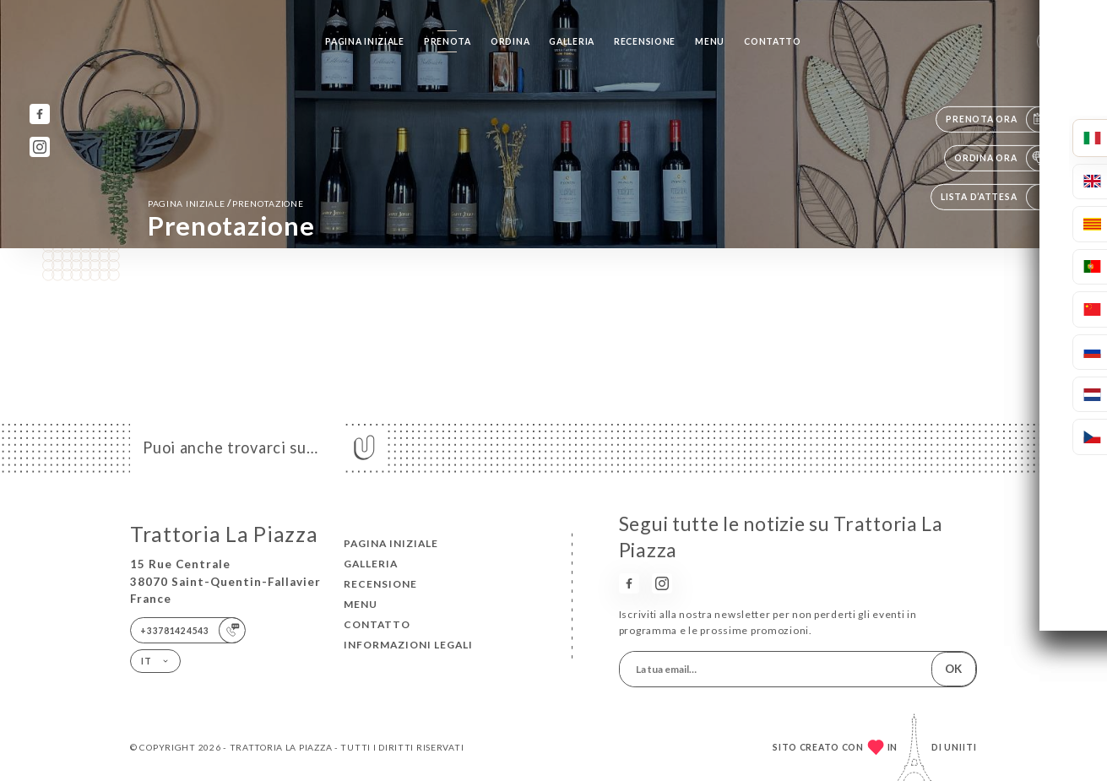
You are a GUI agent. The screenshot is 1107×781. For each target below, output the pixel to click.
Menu (709, 41)
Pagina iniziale (364, 41)
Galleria (571, 41)
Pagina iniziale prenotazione (226, 203)
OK (953, 668)
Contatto (772, 41)
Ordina (510, 41)
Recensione (645, 41)
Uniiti (960, 747)
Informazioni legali (408, 644)
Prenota (447, 41)
